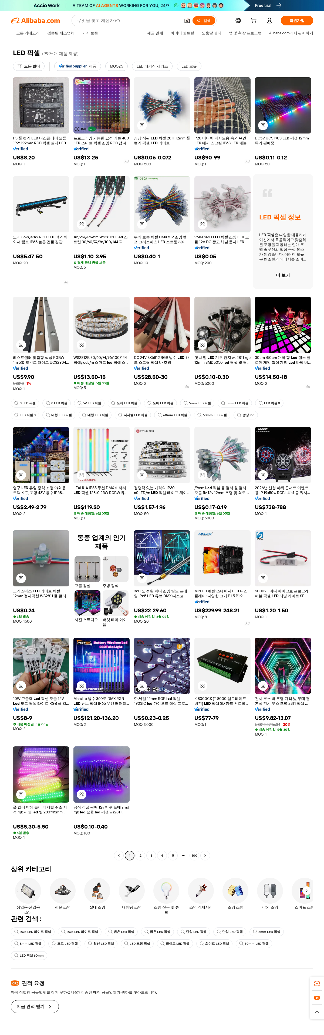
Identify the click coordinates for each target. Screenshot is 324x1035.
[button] (187, 20)
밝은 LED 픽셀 (121, 932)
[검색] (204, 20)
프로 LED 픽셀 (65, 943)
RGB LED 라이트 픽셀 (32, 932)
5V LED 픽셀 (89, 403)
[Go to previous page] (119, 855)
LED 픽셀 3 (269, 403)
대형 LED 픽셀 (59, 415)
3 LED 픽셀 (25, 403)
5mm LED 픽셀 (197, 403)
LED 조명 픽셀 (137, 943)
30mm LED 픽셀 (254, 943)
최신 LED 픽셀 (101, 943)
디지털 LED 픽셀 (132, 415)
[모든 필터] (29, 66)
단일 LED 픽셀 (194, 932)
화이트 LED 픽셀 (175, 943)
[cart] (255, 21)
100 (194, 855)
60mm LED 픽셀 (172, 415)
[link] (317, 984)
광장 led (245, 415)
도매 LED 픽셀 (124, 403)
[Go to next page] (205, 855)
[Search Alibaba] (128, 21)
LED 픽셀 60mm (29, 955)
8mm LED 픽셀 (266, 932)
